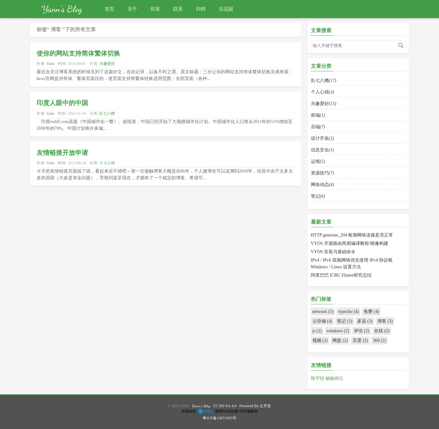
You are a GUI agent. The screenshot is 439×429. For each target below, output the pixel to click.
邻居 (155, 9)
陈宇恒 (318, 378)
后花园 (226, 9)
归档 (201, 9)
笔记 (318, 196)
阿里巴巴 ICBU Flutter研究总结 (341, 275)
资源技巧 (322, 173)
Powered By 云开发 (255, 406)
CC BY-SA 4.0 (224, 406)
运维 (318, 161)
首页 (109, 9)
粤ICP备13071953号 (219, 418)
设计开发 (322, 138)
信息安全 (322, 149)
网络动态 (322, 184)
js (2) (317, 330)
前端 (318, 115)
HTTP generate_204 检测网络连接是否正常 (352, 235)
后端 (318, 126)
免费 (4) (371, 311)
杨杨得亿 (334, 378)
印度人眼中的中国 (62, 102)
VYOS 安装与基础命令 (333, 251)
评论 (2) (361, 330)
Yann (50, 63)
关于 (132, 9)
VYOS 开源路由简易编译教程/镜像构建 (350, 243)
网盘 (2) (340, 340)
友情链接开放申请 (62, 151)
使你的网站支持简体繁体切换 (78, 52)
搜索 (401, 45)
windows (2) (338, 330)
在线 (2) (382, 330)
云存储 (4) (322, 321)
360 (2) (379, 340)
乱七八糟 (107, 113)
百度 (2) (360, 340)
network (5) (323, 311)
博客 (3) (385, 321)
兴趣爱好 (107, 63)
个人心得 (107, 163)
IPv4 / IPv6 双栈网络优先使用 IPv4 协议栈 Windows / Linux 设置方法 (352, 263)
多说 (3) (365, 321)
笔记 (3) (344, 321)
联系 (178, 9)
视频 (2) (320, 340)
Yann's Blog (62, 9)
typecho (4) (348, 311)
